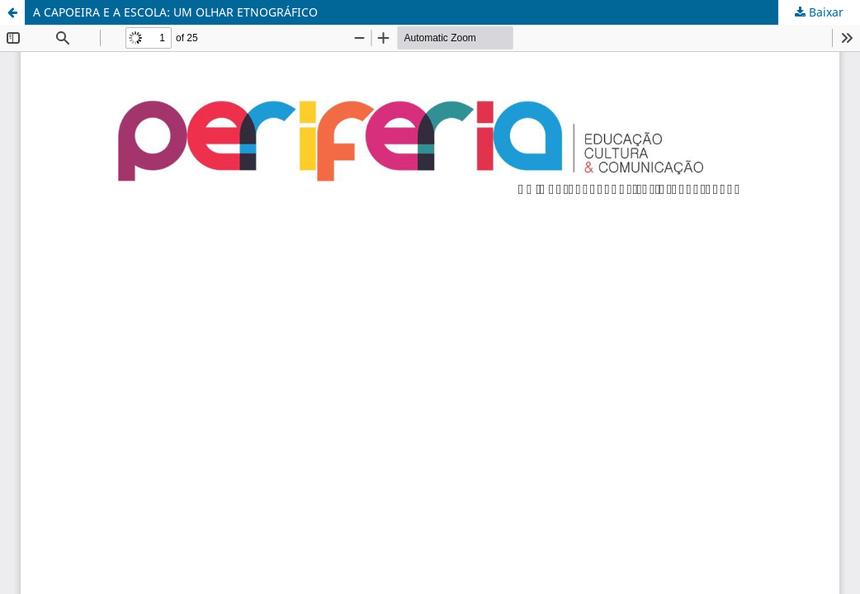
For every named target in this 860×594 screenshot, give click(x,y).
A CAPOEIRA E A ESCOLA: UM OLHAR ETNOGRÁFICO (175, 12)
